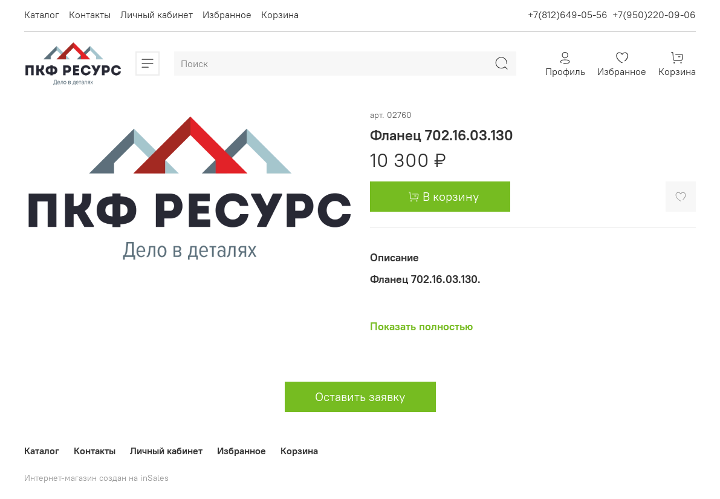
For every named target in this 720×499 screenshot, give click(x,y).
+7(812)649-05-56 (568, 14)
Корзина (280, 14)
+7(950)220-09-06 (654, 14)
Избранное (227, 14)
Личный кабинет (156, 14)
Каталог (41, 14)
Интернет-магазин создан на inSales (96, 477)
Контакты (90, 14)
